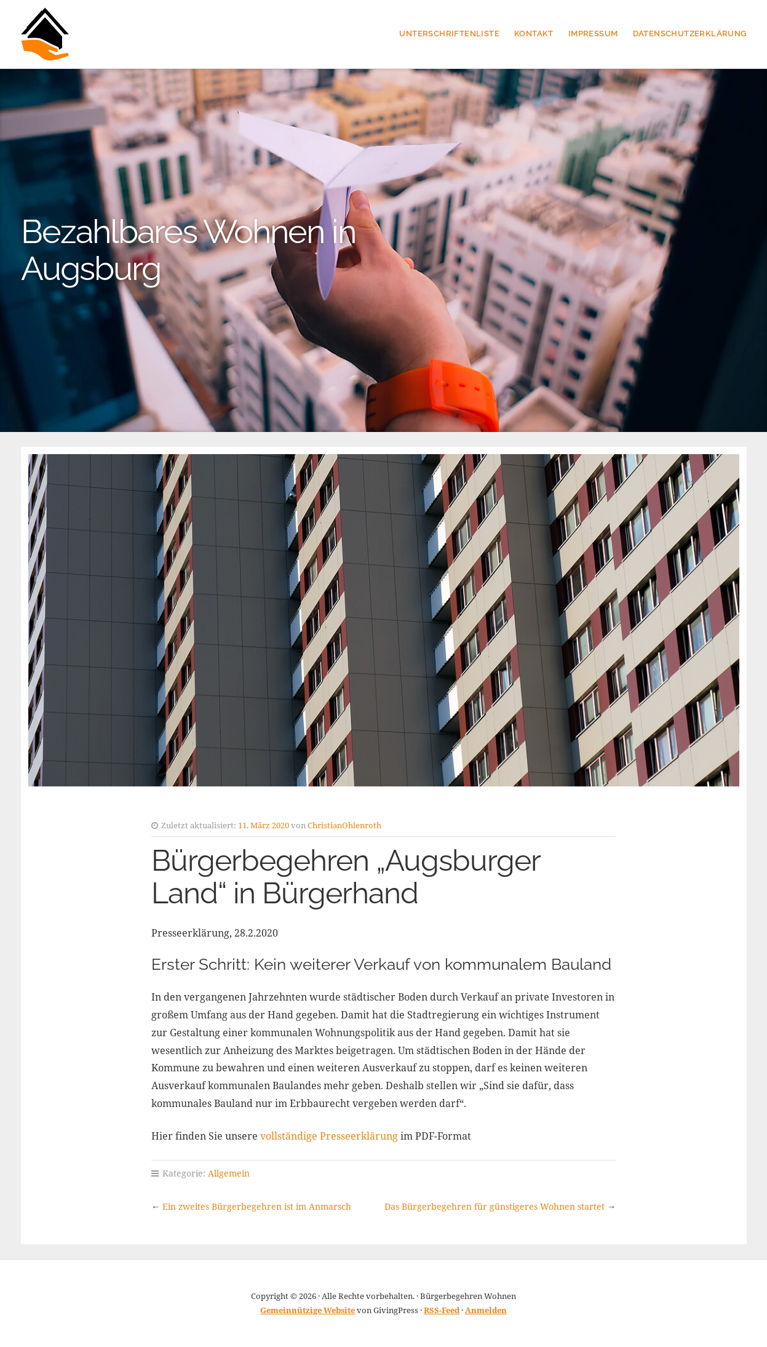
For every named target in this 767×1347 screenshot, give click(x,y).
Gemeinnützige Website (307, 1310)
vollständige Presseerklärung (329, 1136)
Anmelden (486, 1310)
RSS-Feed (441, 1310)
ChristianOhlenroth (344, 825)
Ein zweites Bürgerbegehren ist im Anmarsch (256, 1206)
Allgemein (229, 1173)
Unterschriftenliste (449, 33)
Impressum (593, 33)
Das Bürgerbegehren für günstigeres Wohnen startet (494, 1206)
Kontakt (534, 33)
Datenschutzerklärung (690, 33)
